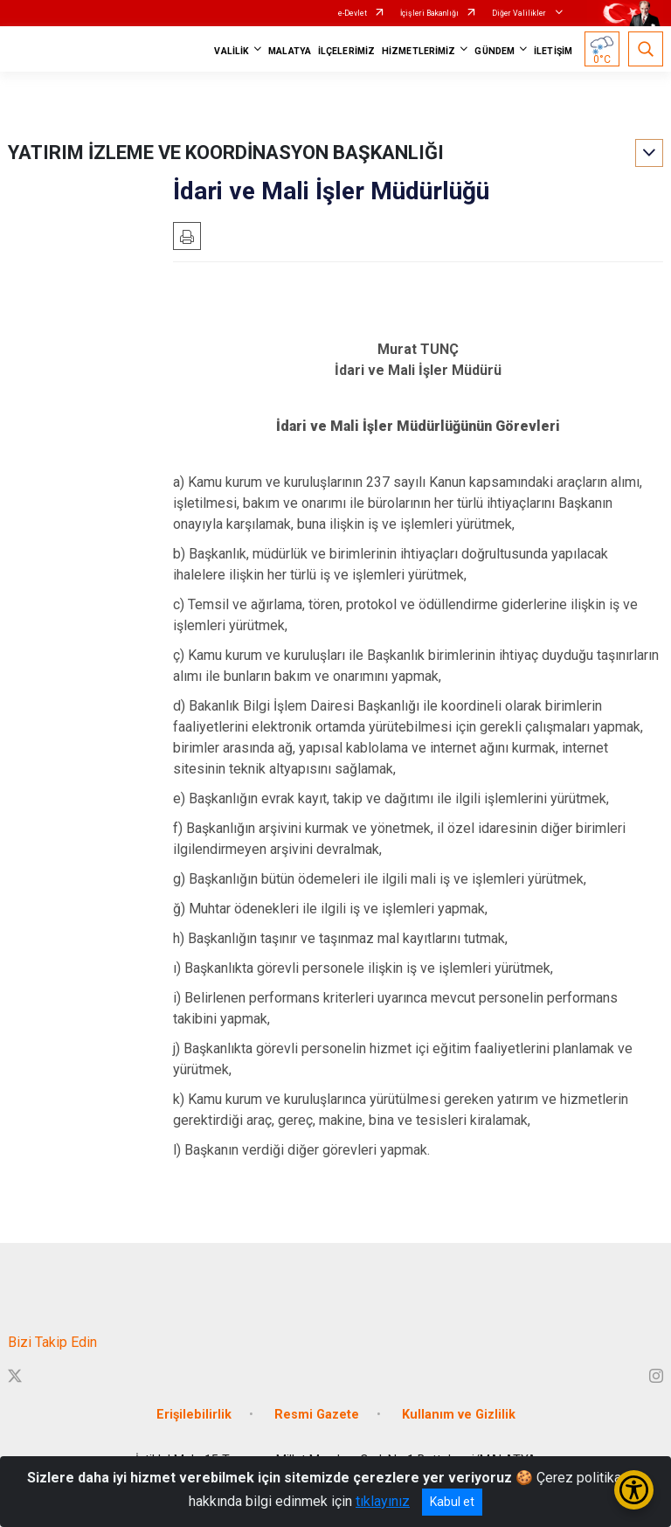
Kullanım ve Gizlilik (458, 1414)
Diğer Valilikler (520, 13)
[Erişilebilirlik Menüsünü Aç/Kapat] (634, 1490)
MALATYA (289, 51)
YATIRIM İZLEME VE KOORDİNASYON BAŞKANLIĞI (226, 152)
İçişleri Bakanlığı (429, 13)
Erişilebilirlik (194, 1414)
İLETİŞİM (553, 51)
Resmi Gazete (316, 1414)
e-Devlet (352, 13)
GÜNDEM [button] (494, 51)
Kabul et (452, 1502)
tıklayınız (383, 1501)
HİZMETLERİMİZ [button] (418, 51)
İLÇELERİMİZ (346, 51)
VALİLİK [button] (231, 51)
